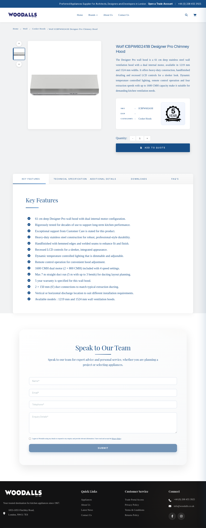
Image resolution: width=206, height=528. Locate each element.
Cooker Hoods (39, 29)
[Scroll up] (19, 44)
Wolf (25, 29)
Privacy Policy (116, 431)
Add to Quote (152, 148)
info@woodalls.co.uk (184, 499)
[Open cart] (195, 15)
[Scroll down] (19, 64)
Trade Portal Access (134, 492)
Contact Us (123, 15)
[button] (19, 54)
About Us (108, 15)
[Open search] (186, 15)
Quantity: (121, 138)
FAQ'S (175, 179)
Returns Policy (132, 508)
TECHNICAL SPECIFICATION (69, 179)
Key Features (31, 179)
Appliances (86, 492)
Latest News (87, 503)
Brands (93, 15)
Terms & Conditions (135, 503)
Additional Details (103, 179)
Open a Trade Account (160, 3)
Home (80, 15)
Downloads (139, 179)
